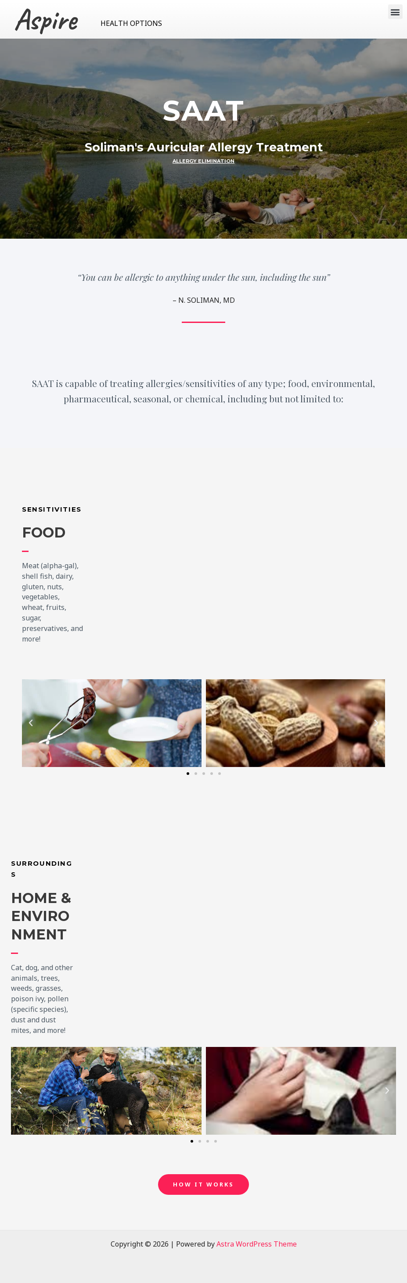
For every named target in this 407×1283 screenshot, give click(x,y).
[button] (395, 11)
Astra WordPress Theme (256, 1244)
